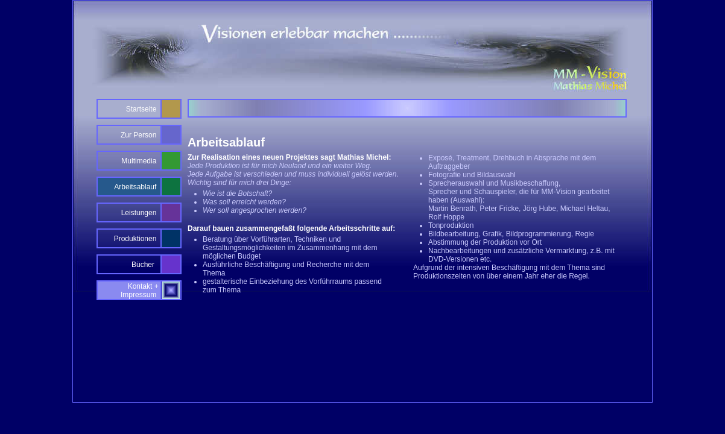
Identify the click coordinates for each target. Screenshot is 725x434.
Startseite (141, 109)
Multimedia (138, 161)
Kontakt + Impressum (140, 290)
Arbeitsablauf (135, 187)
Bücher (143, 264)
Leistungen (139, 213)
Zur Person (138, 135)
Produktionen (135, 238)
